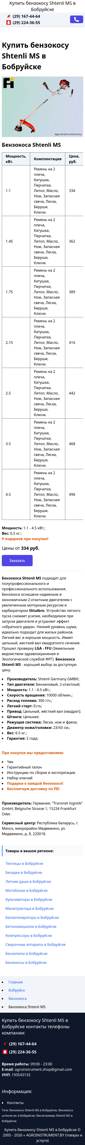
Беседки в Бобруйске (23, 872)
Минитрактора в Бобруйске (29, 908)
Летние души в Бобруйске (28, 881)
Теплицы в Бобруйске (24, 863)
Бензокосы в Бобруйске (26, 962)
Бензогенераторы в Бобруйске (32, 917)
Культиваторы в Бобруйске (28, 899)
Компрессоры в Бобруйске (28, 935)
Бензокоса (17, 998)
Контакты (15, 1102)
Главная (15, 982)
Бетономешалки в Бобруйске (30, 926)
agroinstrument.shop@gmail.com (43, 1069)
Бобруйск (16, 990)
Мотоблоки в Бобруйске (26, 890)
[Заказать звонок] (76, 19)
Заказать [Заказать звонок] (17, 560)
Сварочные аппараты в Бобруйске (35, 944)
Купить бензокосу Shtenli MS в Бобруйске (43, 6)
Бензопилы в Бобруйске (26, 953)
